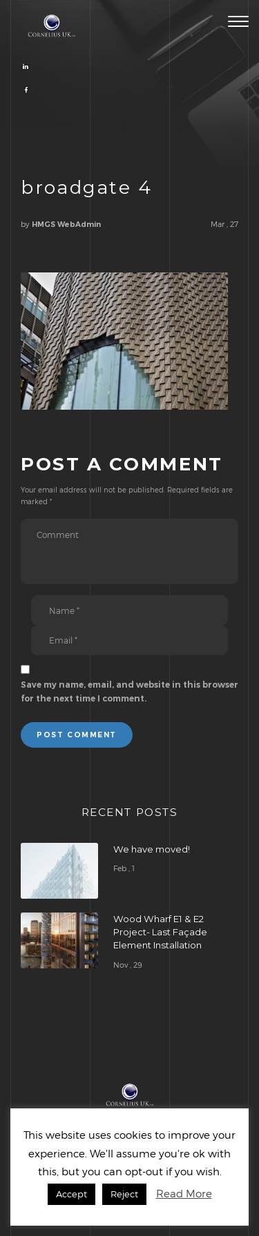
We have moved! (151, 849)
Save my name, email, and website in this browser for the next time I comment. (129, 691)
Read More (184, 1193)
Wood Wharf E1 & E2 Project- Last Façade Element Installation (160, 931)
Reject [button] (124, 1193)
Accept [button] (71, 1193)
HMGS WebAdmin (66, 224)
